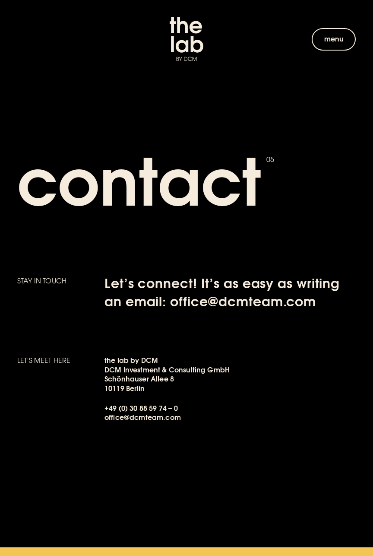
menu (334, 39)
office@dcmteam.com (243, 302)
